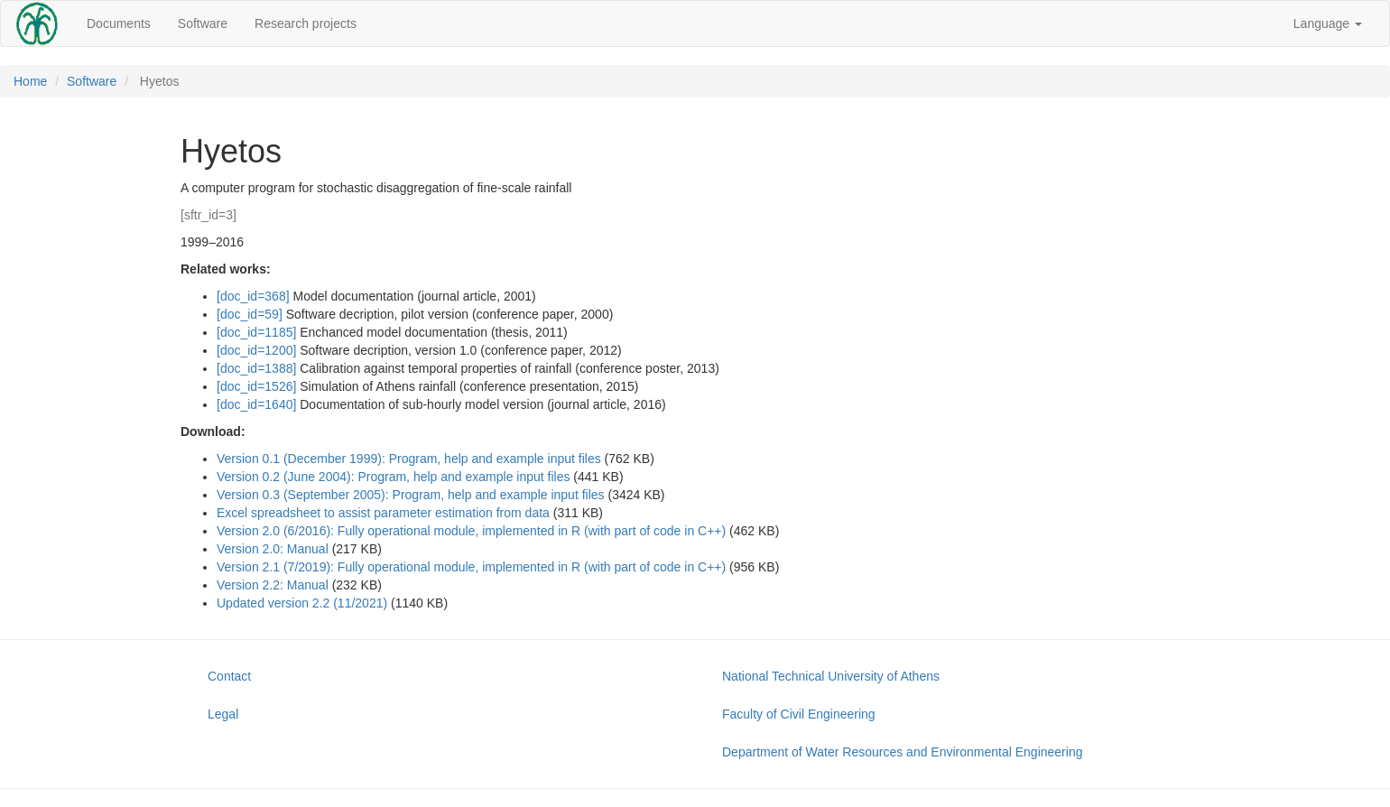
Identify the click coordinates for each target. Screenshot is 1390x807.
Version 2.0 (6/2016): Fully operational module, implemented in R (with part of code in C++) (471, 531)
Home (30, 81)
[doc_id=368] (253, 296)
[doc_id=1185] (256, 332)
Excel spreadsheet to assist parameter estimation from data (383, 513)
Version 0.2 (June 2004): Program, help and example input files (393, 476)
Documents (119, 23)
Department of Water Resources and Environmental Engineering (902, 752)
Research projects (306, 23)
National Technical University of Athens (831, 676)
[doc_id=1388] (256, 368)
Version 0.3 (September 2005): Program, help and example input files (411, 494)
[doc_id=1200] (256, 350)
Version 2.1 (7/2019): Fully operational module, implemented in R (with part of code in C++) (471, 567)
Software (202, 23)
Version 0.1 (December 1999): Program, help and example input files (409, 458)
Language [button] (1327, 23)
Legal (223, 714)
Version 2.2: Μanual (273, 585)
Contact (229, 676)
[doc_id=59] (250, 314)
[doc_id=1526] (256, 386)
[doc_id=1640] (256, 404)
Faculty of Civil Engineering (799, 714)
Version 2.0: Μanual (273, 549)
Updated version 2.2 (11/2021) (302, 603)
